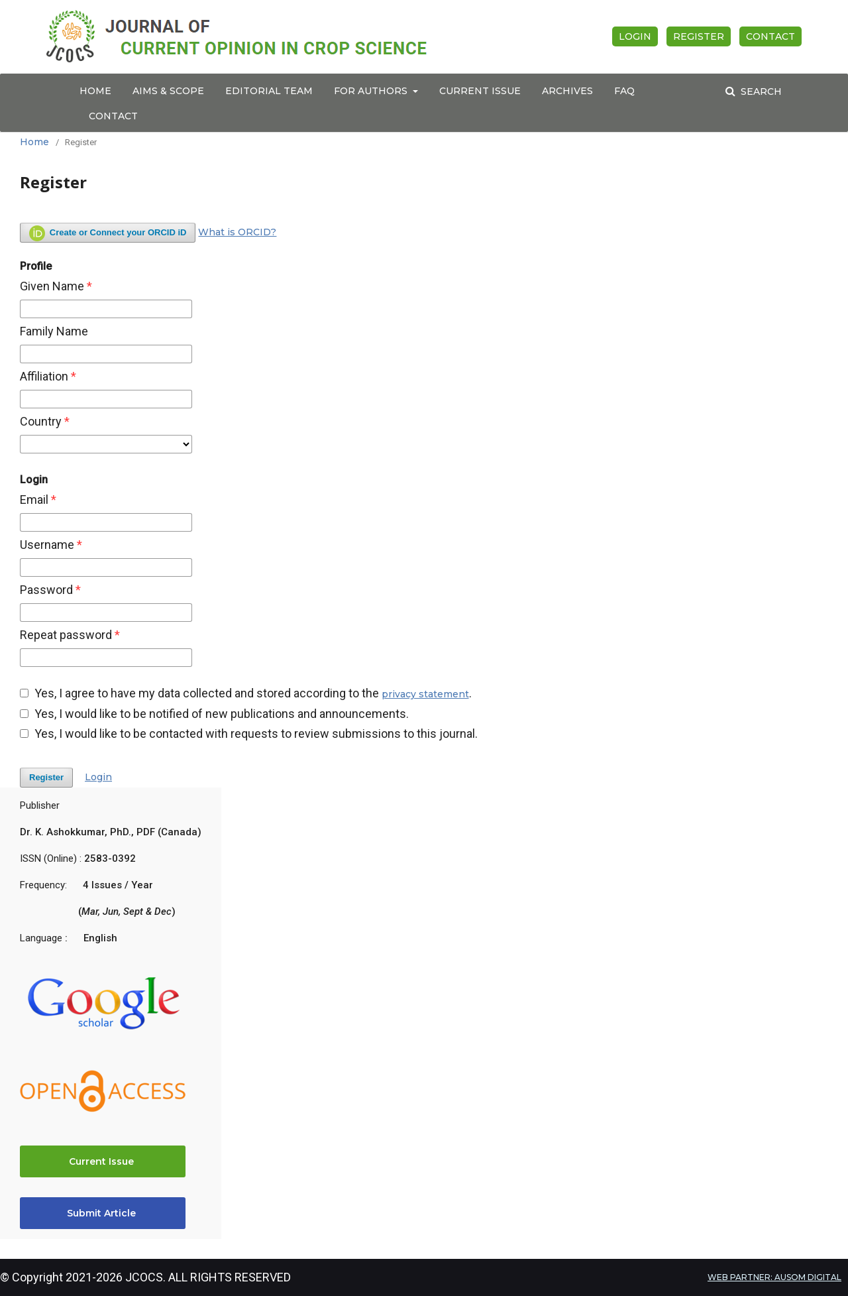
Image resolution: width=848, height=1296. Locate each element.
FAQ (624, 91)
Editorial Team (269, 91)
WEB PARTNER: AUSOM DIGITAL (774, 1277)
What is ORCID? (237, 232)
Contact (113, 116)
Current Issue (480, 91)
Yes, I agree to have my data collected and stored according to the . (246, 693)
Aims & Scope (168, 91)
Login (635, 36)
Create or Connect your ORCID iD (107, 233)
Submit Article (102, 1213)
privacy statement (425, 694)
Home (95, 91)
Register (698, 36)
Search (760, 91)
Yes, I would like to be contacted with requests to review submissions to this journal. (249, 733)
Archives (567, 91)
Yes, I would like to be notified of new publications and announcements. (214, 714)
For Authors (372, 91)
